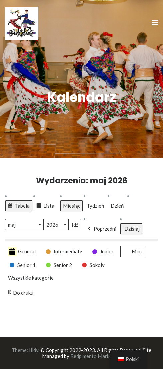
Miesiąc (71, 206)
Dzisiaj (132, 229)
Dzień (117, 206)
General (22, 251)
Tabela (19, 207)
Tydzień (95, 206)
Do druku (20, 292)
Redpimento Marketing (95, 356)
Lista (45, 207)
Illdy (33, 350)
